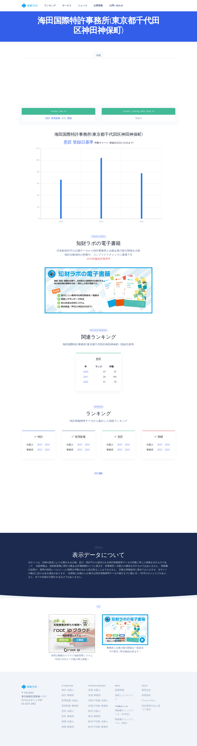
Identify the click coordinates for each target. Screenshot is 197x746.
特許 (47, 118)
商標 (69, 118)
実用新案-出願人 (70, 700)
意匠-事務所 (68, 716)
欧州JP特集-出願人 (98, 721)
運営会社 (146, 690)
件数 (98, 55)
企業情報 (98, 5)
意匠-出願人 (68, 711)
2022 (89, 382)
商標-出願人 (68, 721)
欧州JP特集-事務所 (98, 726)
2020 (89, 371)
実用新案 (55, 118)
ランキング (50, 5)
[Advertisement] (98, 81)
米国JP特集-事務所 (98, 705)
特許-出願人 (68, 690)
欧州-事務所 (94, 716)
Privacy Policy (148, 700)
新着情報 (119, 690)
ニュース (82, 5)
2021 (89, 376)
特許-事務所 (68, 695)
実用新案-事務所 (70, 705)
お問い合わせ (116, 5)
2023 (39, 450)
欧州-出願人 (94, 711)
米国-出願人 (94, 690)
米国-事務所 (94, 695)
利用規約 (146, 695)
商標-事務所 (68, 726)
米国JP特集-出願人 (98, 700)
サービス (66, 5)
